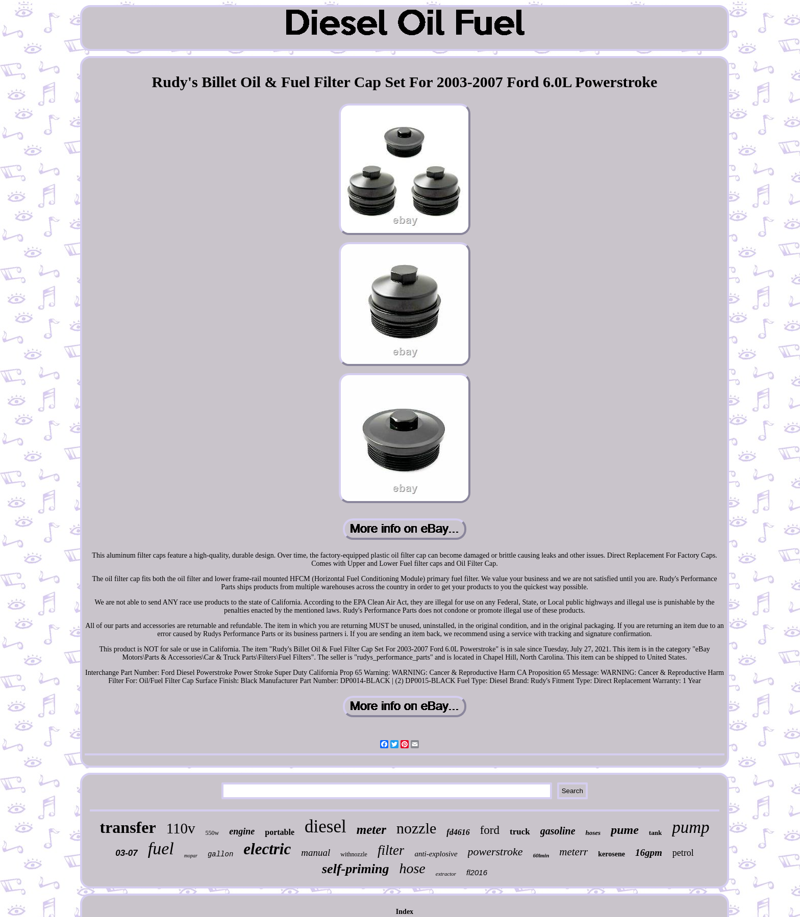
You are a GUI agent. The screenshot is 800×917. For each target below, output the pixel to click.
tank (655, 832)
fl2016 (476, 872)
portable (279, 832)
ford (489, 830)
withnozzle (353, 854)
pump (690, 827)
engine (242, 831)
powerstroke (495, 851)
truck (520, 831)
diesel (325, 826)
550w (212, 832)
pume (625, 829)
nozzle (416, 828)
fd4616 (457, 832)
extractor (446, 874)
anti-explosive (435, 854)
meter (371, 829)
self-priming (355, 868)
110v (180, 828)
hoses (593, 832)
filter (391, 850)
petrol (683, 853)
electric (267, 849)
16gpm (648, 852)
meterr (573, 852)
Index (404, 911)
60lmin (541, 855)
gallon (220, 854)
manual (315, 852)
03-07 (126, 853)
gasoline (558, 830)
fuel (161, 848)
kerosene (611, 854)
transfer (127, 827)
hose (412, 868)
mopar (190, 855)
